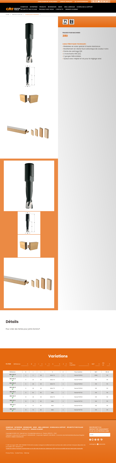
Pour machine (72, 364)
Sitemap (26, 453)
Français (69, 1)
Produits (42, 7)
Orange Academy (71, 9)
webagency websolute (97, 444)
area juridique (69, 7)
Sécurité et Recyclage (28, 9)
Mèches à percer (17, 14)
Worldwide (53, 1)
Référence (17, 364)
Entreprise (34, 7)
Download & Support (85, 7)
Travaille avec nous (46, 9)
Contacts (59, 9)
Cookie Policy (19, 453)
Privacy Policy (10, 453)
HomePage (24, 7)
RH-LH (103, 364)
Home (7, 14)
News (60, 7)
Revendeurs (52, 7)
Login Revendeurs (81, 1)
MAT (93, 364)
